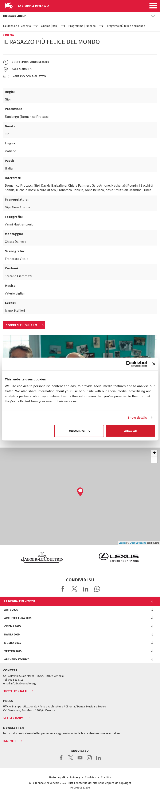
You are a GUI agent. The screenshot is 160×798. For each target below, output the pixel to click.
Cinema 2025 (12, 626)
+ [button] (154, 453)
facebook (61, 760)
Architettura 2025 (17, 618)
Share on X (74, 589)
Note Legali (57, 777)
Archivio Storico (17, 659)
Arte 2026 (11, 610)
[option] (107, 557)
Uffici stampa (13, 718)
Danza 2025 (12, 634)
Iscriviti (9, 741)
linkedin (98, 760)
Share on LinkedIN (86, 589)
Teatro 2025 (13, 651)
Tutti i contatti (15, 691)
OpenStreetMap (138, 543)
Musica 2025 (12, 643)
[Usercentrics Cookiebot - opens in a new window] (128, 364)
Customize (79, 431)
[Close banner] (153, 363)
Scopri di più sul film (21, 325)
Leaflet (122, 543)
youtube (80, 760)
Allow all (130, 431)
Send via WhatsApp (97, 589)
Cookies (90, 777)
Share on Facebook (63, 589)
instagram (89, 760)
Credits (106, 777)
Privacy (75, 777)
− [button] (154, 459)
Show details (137, 417)
